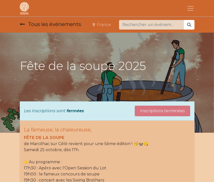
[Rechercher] (189, 25)
